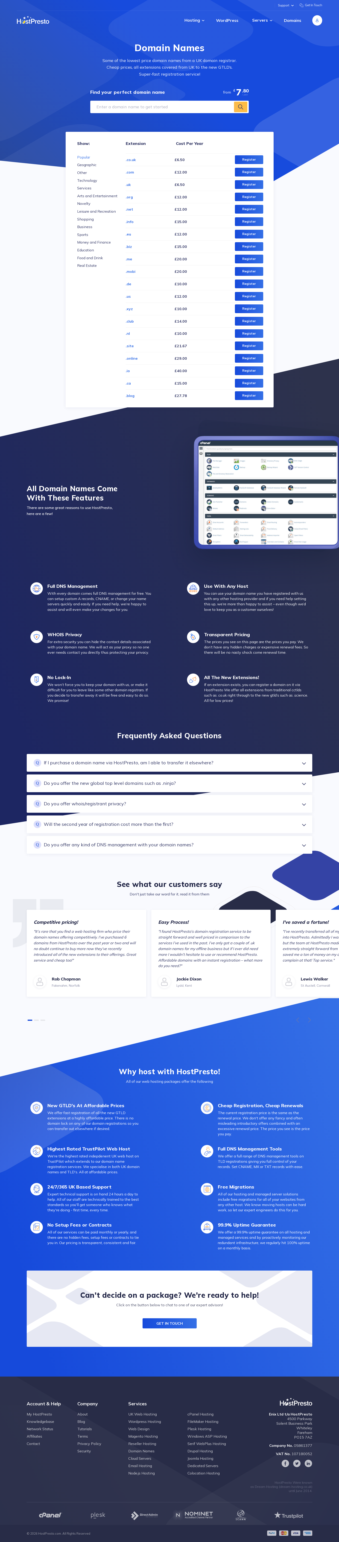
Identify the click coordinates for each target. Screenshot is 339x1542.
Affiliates (34, 1445)
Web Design (138, 1438)
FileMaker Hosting (202, 1430)
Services (84, 188)
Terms (82, 1445)
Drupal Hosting (200, 1460)
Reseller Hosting (142, 1452)
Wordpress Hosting (144, 1430)
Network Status (40, 1438)
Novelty (84, 203)
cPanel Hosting (200, 1423)
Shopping (85, 219)
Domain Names (141, 1460)
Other (82, 172)
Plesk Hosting (199, 1438)
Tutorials (84, 1438)
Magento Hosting (143, 1445)
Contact (33, 1452)
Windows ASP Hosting (207, 1445)
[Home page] (33, 19)
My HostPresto (39, 1423)
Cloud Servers (139, 1467)
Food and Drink (90, 258)
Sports (82, 234)
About (82, 1423)
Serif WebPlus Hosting (206, 1452)
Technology (87, 180)
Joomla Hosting (200, 1467)
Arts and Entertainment (97, 196)
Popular (83, 157)
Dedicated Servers (202, 1474)
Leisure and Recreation (96, 211)
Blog (81, 1430)
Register (249, 159)
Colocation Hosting (203, 1482)
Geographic (86, 164)
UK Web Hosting (142, 1423)
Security (84, 1460)
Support (286, 5)
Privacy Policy (89, 1452)
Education (85, 250)
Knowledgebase (40, 1430)
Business (84, 226)
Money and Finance (94, 242)
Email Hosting (140, 1474)
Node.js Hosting (141, 1482)
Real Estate (87, 265)
